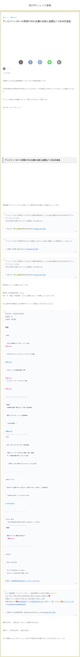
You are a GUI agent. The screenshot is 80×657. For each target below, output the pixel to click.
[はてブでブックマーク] (40, 62)
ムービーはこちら (9, 503)
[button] (59, 62)
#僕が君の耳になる (37, 601)
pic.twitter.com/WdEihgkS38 (16, 604)
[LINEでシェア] (49, 62)
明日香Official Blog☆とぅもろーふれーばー (25, 581)
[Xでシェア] (21, 62)
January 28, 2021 (40, 229)
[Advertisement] (40, 129)
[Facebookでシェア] (30, 62)
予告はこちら (9, 431)
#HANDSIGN (22, 601)
